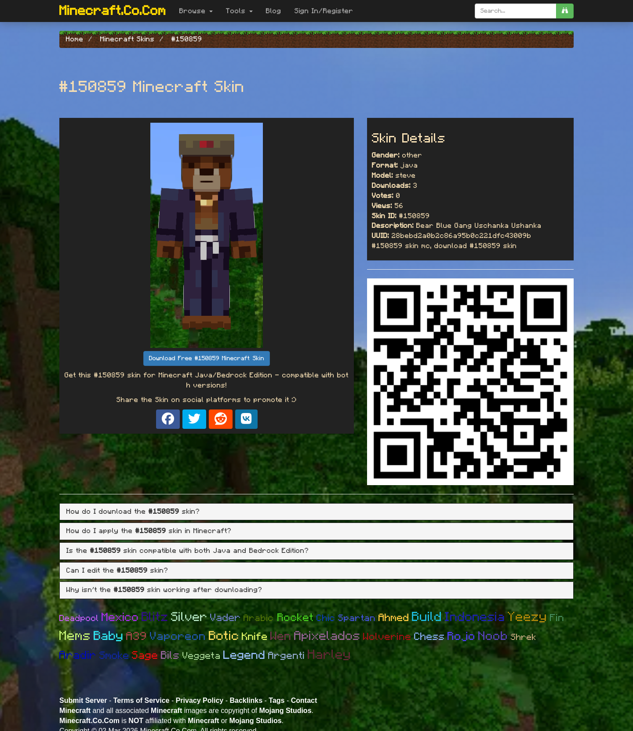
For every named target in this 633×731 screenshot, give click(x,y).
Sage (145, 655)
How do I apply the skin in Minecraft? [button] (149, 530)
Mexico (120, 617)
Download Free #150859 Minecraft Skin (206, 358)
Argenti (286, 656)
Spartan (357, 618)
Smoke (114, 656)
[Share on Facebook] (168, 419)
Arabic (260, 618)
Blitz (155, 617)
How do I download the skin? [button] (133, 511)
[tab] (316, 512)
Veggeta (201, 656)
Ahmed (393, 618)
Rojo (461, 636)
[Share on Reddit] (221, 419)
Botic (224, 636)
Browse (196, 11)
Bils (170, 655)
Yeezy (527, 617)
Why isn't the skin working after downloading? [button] (164, 589)
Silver (189, 617)
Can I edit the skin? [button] (117, 570)
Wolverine (387, 637)
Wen (280, 636)
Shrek (523, 637)
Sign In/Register (324, 11)
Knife (255, 637)
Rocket (295, 617)
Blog (273, 11)
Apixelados (327, 636)
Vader (225, 618)
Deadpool (79, 618)
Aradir (78, 655)
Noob (493, 636)
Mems (75, 636)
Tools (239, 11)
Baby (109, 636)
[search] (565, 11)
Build (427, 617)
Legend (244, 655)
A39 (136, 636)
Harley (329, 655)
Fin (557, 618)
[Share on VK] (246, 419)
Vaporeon (178, 636)
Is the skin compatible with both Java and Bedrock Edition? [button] (187, 550)
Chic (325, 618)
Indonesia (475, 617)
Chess (429, 637)
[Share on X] (194, 419)
